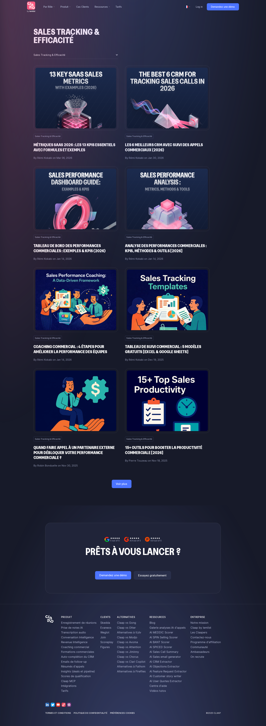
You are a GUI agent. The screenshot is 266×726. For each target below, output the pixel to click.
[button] (49, 7)
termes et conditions (58, 713)
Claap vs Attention (129, 647)
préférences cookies (122, 713)
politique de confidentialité (90, 713)
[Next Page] (121, 484)
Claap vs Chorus (127, 656)
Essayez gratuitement (152, 575)
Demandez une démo (223, 6)
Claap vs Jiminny (128, 652)
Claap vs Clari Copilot (131, 661)
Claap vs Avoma (127, 642)
